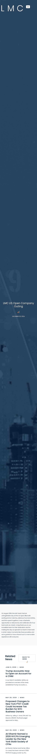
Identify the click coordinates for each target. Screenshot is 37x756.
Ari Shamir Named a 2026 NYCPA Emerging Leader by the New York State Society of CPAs (18, 739)
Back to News (26, 659)
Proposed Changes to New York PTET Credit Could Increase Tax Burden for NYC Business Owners (18, 706)
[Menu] (28, 6)
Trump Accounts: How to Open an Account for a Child (18, 673)
